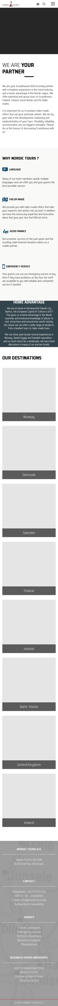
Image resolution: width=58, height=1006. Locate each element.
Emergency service (29, 931)
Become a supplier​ (29, 940)
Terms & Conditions (29, 935)
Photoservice (29, 944)
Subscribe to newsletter (29, 904)
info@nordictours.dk (33, 899)
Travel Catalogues (29, 927)
